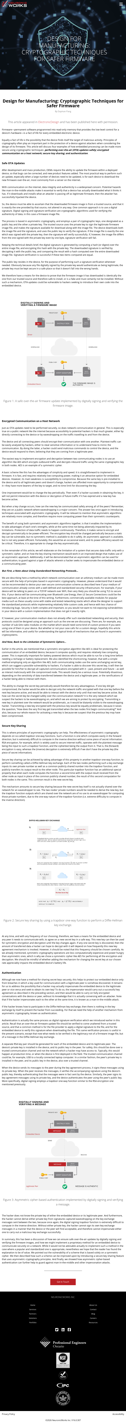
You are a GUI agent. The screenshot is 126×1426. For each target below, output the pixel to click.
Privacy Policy (8, 1414)
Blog (93, 1314)
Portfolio (32, 1322)
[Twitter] (57, 1330)
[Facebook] (69, 1330)
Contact (93, 1309)
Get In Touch (63, 1281)
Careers (93, 1318)
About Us (93, 1305)
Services (32, 1309)
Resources (93, 1322)
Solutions (33, 1318)
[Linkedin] (63, 1330)
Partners (32, 1314)
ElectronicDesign (48, 122)
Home (32, 1305)
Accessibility (118, 1414)
